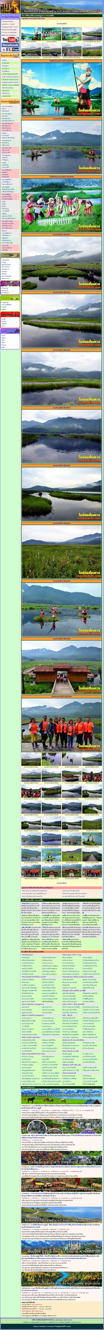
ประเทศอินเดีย (6, 170)
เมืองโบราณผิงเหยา (89, 1078)
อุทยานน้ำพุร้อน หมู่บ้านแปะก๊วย (32, 896)
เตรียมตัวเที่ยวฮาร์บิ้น (28, 1040)
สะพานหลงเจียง (27, 1010)
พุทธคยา (5, 172)
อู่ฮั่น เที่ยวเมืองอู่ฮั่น (69, 993)
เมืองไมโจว (6, 93)
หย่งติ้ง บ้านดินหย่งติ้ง (90, 1067)
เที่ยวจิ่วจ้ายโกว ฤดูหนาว (29, 1062)
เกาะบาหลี (5, 167)
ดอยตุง (4, 274)
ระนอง (4, 345)
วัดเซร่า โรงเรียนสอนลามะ (71, 971)
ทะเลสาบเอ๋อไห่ (27, 996)
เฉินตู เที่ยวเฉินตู (27, 1073)
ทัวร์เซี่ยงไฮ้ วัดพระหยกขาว (91, 1021)
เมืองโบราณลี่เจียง (48, 982)
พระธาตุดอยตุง (6, 276)
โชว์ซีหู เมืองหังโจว (89, 1029)
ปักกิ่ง (4, 202)
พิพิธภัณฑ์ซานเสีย (88, 988)
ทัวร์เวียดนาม (6, 126)
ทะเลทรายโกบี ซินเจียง (90, 1059)
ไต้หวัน (4, 214)
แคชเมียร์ (5, 174)
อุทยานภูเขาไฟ (47, 1007)
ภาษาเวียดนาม (7, 130)
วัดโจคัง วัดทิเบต (68, 968)
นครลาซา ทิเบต (68, 960)
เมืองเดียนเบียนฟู (7, 88)
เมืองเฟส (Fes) (6, 240)
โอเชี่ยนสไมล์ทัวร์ (7, 21)
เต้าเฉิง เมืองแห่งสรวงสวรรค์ (51, 1081)
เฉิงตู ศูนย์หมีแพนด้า (28, 1070)
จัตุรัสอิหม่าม (6, 235)
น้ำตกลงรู (5, 288)
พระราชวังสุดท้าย (47, 1045)
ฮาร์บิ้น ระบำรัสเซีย (48, 1043)
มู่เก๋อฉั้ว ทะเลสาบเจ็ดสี (49, 1067)
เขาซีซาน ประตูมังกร (28, 985)
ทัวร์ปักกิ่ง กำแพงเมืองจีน (70, 1021)
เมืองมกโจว (6, 90)
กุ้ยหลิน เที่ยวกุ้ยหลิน (69, 1043)
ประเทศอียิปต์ (6, 194)
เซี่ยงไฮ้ (85, 903)
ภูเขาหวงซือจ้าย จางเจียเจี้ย (51, 1029)
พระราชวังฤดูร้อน (68, 1029)
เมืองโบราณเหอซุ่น (48, 1010)
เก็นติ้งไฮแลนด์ (7, 226)
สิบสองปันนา (26, 903)
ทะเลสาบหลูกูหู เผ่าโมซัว (50, 999)
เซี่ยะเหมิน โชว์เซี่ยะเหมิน (91, 1070)
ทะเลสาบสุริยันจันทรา (9, 218)
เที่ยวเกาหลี (5, 150)
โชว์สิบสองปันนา (27, 966)
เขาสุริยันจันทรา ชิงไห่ (90, 966)
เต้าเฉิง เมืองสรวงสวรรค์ (10, 74)
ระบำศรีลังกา (6, 182)
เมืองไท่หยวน (87, 1076)
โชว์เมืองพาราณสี (27, 974)
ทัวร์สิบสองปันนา (47, 966)
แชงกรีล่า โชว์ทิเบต (48, 996)
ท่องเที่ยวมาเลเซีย (8, 223)
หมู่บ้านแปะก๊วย (27, 1012)
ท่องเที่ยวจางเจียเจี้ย (48, 1023)
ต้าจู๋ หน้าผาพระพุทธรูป (70, 982)
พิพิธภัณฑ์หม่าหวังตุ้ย (29, 1021)
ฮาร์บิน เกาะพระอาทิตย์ (29, 1045)
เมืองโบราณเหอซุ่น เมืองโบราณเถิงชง (75, 893)
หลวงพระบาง (6, 118)
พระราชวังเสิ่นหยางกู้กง (49, 1048)
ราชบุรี (4, 307)
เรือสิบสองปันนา (47, 960)
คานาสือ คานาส (88, 1054)
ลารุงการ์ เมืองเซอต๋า (28, 1081)
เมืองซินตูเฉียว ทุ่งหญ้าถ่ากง (31, 1078)
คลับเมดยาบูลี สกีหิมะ (49, 1040)
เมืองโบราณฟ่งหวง (28, 1029)
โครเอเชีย (5, 245)
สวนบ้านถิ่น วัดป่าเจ (28, 963)
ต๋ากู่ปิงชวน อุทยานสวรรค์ (10, 82)
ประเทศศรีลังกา (7, 180)
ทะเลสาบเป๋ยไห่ (62, 24)
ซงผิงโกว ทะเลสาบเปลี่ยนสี (10, 85)
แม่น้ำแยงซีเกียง (88, 996)
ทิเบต (23, 915)
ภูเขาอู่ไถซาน (67, 1081)
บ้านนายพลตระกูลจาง (49, 1051)
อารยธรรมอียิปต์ (7, 199)
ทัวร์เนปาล (5, 68)
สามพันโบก (5, 293)
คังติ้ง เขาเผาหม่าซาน (49, 1062)
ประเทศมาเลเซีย (7, 221)
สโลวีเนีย (5, 250)
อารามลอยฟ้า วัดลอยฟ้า (90, 1081)
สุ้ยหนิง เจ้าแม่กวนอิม (89, 979)
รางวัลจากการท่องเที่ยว (9, 32)
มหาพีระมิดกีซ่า (7, 197)
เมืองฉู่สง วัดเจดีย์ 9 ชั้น (29, 990)
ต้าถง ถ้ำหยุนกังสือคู (69, 1084)
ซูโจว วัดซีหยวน (88, 1032)
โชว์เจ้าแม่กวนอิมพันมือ (70, 1032)
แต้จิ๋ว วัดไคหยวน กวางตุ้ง (71, 1070)
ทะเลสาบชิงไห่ (87, 968)
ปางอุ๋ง (4, 262)
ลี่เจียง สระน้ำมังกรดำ (49, 979)
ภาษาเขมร (5, 135)
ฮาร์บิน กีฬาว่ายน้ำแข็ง (29, 1048)
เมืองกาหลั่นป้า (47, 968)
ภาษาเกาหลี (6, 152)
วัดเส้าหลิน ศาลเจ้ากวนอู (90, 1007)
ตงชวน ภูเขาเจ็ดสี (27, 999)
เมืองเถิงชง (25, 1007)
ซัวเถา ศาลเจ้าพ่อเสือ (69, 1067)
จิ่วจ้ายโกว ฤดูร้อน (27, 1065)
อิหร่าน (4, 231)
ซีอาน (4, 206)
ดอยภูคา (4, 271)
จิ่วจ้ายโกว (5, 209)
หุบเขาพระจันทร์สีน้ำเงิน (50, 993)
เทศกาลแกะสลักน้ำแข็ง (29, 1043)
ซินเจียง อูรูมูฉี (67, 1054)
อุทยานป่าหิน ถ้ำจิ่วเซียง (29, 988)
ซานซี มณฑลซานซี (69, 1076)
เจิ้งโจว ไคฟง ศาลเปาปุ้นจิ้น (71, 1007)
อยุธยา (4, 309)
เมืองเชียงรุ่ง (46, 971)
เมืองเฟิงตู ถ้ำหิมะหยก (90, 985)
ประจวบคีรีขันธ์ (6, 305)
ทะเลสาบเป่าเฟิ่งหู (48, 1021)
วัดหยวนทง (25, 982)
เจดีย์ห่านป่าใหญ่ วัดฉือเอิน (91, 1012)
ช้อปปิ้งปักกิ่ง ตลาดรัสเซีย (70, 1034)
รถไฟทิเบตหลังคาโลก (90, 963)
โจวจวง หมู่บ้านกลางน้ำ (90, 1037)
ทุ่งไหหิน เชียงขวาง (8, 121)
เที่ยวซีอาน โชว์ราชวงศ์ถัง (91, 1010)
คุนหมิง (65, 903)
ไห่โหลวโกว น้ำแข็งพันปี (50, 1065)
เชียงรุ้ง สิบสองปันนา (28, 960)
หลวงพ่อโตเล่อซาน (28, 1076)
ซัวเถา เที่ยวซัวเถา (48, 939)
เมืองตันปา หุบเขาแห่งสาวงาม (31, 1084)
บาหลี (4, 162)
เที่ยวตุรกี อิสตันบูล (8, 191)
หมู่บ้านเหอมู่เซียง (68, 1062)
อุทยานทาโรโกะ (7, 216)
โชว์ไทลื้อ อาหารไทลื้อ (29, 971)
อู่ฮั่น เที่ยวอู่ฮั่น (26, 927)
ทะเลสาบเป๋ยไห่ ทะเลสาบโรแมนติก (74, 896)
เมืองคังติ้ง (45, 1059)
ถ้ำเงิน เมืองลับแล (88, 1048)
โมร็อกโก (5, 238)
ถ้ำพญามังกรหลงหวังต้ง (29, 1034)
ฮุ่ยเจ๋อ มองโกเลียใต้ (28, 1001)
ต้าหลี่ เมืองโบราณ (28, 993)
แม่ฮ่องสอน (5, 260)
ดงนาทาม (5, 290)
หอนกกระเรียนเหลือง (69, 996)
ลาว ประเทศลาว (7, 114)
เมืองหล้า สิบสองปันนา (49, 957)
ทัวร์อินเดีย (5, 63)
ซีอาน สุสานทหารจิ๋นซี (69, 1010)
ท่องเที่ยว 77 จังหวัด (8, 24)
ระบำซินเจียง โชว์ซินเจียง (71, 1056)
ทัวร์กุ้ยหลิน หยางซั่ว (69, 1048)
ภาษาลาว (5, 116)
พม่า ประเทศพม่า (7, 106)
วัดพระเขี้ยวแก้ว (7, 184)
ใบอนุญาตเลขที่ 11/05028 (10, 27)
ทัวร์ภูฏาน (5, 66)
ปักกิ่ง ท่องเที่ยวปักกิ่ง (69, 1018)
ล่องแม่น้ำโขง (46, 974)
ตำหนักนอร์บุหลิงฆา (69, 966)
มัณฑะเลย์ (5, 111)
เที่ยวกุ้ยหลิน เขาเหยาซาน (71, 1045)
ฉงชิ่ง (4, 204)
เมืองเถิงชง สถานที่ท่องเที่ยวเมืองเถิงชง (34, 891)
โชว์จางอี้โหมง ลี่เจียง (49, 988)
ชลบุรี (3, 319)
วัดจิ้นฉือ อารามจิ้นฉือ (69, 1078)
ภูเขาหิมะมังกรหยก (48, 985)
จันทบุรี (4, 323)
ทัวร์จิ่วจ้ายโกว (26, 1059)
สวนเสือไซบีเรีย (27, 1051)
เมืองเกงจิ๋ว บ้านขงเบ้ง (70, 1001)
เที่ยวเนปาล (5, 145)
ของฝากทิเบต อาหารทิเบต (71, 974)
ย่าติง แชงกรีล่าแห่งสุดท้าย (10, 77)
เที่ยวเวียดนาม (6, 128)
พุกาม (4, 109)
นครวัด (4, 133)
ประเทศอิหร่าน (6, 233)
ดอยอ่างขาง (6, 278)
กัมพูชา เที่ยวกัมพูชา (8, 138)
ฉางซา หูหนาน (26, 1018)
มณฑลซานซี (6, 96)
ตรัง (3, 340)
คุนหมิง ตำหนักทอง (28, 979)
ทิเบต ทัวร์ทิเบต (67, 957)
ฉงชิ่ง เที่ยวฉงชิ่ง (68, 979)
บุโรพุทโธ (5, 165)
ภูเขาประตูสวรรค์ (27, 1023)
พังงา (3, 342)
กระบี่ (3, 335)
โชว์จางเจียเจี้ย (27, 1032)
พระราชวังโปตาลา (68, 963)
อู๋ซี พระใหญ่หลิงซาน (89, 1034)
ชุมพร (4, 338)
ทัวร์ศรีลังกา (6, 71)
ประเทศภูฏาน (6, 155)
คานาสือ (85, 927)
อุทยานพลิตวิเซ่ (7, 248)
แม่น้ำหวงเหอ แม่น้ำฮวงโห (91, 974)
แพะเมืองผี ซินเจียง (89, 1062)
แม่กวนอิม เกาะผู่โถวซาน (70, 1037)
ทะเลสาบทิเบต (87, 957)
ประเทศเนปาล (6, 140)
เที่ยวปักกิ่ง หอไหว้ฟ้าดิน (70, 1023)
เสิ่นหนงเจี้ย (66, 939)
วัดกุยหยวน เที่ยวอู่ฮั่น (69, 999)
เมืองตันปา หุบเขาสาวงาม (10, 79)
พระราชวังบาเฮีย (7, 243)
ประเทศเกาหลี (6, 148)
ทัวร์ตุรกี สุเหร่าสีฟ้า (8, 189)
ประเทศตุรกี (6, 187)
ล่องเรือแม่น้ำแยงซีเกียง (90, 982)
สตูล (3, 347)
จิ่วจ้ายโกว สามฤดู (27, 1056)
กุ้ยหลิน (24, 939)
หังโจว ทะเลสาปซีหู (89, 1026)
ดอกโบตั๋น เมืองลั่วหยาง (70, 1012)
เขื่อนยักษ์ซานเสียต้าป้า (90, 993)
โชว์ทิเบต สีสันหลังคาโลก (91, 960)
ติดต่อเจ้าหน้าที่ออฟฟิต (9, 30)
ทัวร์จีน (4, 60)
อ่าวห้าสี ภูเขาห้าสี (68, 1059)
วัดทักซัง (5, 157)
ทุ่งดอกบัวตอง (6, 264)
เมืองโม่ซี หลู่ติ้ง (47, 1070)
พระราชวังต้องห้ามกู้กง (70, 1026)
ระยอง (4, 321)
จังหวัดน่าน (5, 269)
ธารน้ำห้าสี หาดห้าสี (89, 1056)
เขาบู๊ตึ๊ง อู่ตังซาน (88, 999)
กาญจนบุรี (5, 302)
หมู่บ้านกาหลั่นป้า (27, 968)
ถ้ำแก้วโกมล (6, 267)
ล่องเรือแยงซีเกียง (88, 1001)
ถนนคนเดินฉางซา (48, 1018)
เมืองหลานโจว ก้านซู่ (89, 971)
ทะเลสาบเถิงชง (61, 883)
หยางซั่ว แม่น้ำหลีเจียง (90, 1045)
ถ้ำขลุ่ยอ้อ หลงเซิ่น (89, 1043)
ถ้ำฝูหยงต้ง (66, 985)
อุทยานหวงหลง (27, 1067)
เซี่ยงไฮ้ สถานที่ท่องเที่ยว (90, 1018)
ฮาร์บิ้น (85, 915)
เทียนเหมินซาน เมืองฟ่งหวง (51, 1034)
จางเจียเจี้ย (5, 211)
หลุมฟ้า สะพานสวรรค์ (69, 988)
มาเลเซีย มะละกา (7, 228)
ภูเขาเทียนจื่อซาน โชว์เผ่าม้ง (51, 1032)
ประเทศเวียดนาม (7, 123)
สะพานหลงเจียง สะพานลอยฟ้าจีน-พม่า (34, 893)
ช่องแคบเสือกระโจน (48, 990)
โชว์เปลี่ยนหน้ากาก (48, 1056)
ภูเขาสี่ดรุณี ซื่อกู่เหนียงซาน (51, 1078)
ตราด (3, 326)
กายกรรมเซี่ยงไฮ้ (88, 1023)
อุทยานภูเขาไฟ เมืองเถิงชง (71, 891)
